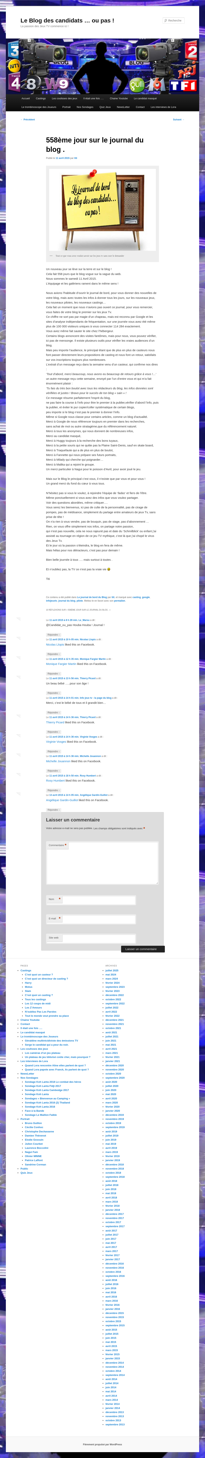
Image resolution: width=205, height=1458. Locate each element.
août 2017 (111, 1230)
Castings (41, 98)
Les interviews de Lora (163, 107)
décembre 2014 (115, 1362)
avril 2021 (111, 1048)
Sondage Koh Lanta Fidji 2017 (43, 1086)
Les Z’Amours (33, 1007)
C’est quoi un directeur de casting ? (46, 978)
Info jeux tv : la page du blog (95, 698)
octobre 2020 (113, 1073)
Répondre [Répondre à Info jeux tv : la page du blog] (54, 713)
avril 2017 (111, 1247)
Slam (28, 991)
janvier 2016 (113, 1309)
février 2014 (113, 1403)
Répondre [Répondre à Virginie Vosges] (54, 751)
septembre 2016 (115, 1275)
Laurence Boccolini (36, 1147)
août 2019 (111, 1131)
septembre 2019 (115, 1127)
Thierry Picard (88, 678)
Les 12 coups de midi (38, 1003)
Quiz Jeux (105, 107)
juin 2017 (111, 1238)
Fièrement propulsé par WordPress (102, 1444)
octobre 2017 (113, 1222)
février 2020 (113, 1106)
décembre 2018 (115, 1164)
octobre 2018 (113, 1172)
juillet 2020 (112, 1086)
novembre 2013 (115, 1416)
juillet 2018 (112, 1185)
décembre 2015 (115, 1313)
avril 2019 (111, 1147)
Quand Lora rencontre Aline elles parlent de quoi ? (55, 1065)
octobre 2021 (113, 1028)
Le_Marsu (84, 620)
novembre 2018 (115, 1168)
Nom (54, 899)
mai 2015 (111, 1342)
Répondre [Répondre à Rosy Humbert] (54, 790)
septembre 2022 (115, 1003)
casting (137, 597)
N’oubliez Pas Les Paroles (40, 1011)
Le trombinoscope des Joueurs (39, 107)
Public (24, 1168)
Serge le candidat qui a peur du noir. (47, 1044)
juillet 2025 (112, 970)
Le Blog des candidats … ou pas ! (67, 20)
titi (75, 158)
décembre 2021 (115, 1019)
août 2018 (111, 1180)
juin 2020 (111, 1090)
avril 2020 (111, 1098)
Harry (28, 982)
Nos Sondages (85, 107)
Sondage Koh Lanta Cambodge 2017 (47, 1090)
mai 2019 (111, 1143)
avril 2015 (111, 1346)
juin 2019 (111, 1139)
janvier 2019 (113, 1160)
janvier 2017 (113, 1259)
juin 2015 (111, 1337)
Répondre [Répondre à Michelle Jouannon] (54, 771)
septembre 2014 (115, 1375)
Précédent (27, 119)
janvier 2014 (113, 1408)
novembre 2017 (115, 1218)
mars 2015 (112, 1350)
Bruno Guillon (33, 1123)
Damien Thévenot (35, 1135)
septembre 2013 (115, 1424)
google (146, 597)
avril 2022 (111, 1011)
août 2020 (111, 1081)
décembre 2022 (115, 995)
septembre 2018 (115, 1176)
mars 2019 (112, 1152)
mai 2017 (111, 1242)
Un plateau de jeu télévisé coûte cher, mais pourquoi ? (58, 1057)
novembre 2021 (115, 1024)
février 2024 (113, 982)
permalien (119, 600)
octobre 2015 (113, 1321)
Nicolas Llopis (88, 639)
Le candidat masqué (145, 98)
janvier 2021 (113, 1061)
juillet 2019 (112, 1135)
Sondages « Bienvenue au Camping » (47, 1098)
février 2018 (113, 1205)
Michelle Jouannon (90, 756)
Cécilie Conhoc (34, 1127)
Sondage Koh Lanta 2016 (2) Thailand (47, 1102)
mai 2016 (111, 1292)
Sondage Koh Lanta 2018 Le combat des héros (53, 1081)
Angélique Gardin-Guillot (93, 795)
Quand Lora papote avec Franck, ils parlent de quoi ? (57, 1069)
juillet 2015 (112, 1333)
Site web (54, 937)
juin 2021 (111, 1040)
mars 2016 (112, 1300)
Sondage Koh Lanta (37, 1094)
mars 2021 (112, 1052)
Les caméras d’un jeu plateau (42, 1052)
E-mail (54, 919)
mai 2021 (111, 1044)
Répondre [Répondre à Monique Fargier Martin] (54, 674)
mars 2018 (112, 1201)
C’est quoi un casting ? (39, 995)
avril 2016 (111, 1296)
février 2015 (113, 1354)
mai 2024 (111, 974)
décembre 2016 (115, 1263)
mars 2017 (112, 1251)
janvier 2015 (113, 1358)
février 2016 (113, 1304)
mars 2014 (112, 1399)
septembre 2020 (115, 1077)
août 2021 (111, 1032)
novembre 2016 (115, 1267)
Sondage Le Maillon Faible (41, 1114)
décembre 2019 (115, 1114)
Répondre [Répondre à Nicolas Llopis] (54, 654)
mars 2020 (112, 1102)
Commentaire (58, 845)
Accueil (26, 98)
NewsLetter (123, 107)
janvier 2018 (113, 1209)
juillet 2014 (112, 1383)
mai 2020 (111, 1094)
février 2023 (113, 991)
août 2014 (111, 1379)
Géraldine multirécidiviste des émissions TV (51, 1040)
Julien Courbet (34, 1143)
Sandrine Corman (35, 1164)
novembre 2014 (115, 1366)
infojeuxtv (51, 600)
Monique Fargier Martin (93, 659)
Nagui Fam (31, 1152)
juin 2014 (111, 1387)
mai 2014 (111, 1391)
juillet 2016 (112, 1284)
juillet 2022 (112, 1007)
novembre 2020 (115, 1069)
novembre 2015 (115, 1317)
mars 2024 (112, 978)
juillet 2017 (112, 1234)
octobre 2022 (113, 999)
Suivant (179, 119)
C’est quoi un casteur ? (39, 974)
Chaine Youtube (119, 98)
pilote (80, 600)
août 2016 (111, 1280)
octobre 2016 (113, 1271)
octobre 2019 (113, 1123)
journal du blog (66, 600)
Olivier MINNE (33, 1156)
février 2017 (113, 1255)
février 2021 (113, 1057)
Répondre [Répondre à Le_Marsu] (54, 635)
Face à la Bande (34, 1110)
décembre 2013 (115, 1412)
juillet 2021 (112, 1036)
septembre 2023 (115, 986)
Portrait (66, 107)
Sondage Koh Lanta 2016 (40, 1106)
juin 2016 (111, 1288)
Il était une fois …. (93, 98)
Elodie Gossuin (34, 1139)
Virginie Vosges (88, 736)
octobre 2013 (113, 1420)
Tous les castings (35, 999)
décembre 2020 (115, 1065)
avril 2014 (111, 1395)
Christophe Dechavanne (39, 1131)
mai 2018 (111, 1193)
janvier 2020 (113, 1110)
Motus (28, 986)
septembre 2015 (115, 1325)
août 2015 (111, 1329)
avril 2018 (111, 1197)
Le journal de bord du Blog (92, 597)
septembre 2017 (115, 1226)
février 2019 (113, 1156)
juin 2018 (111, 1189)
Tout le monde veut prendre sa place (47, 1015)
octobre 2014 (113, 1370)
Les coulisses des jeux (64, 98)
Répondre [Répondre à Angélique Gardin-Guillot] (54, 810)
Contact (140, 107)
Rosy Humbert (88, 775)
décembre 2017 (115, 1214)
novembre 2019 (115, 1119)
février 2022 (113, 1015)
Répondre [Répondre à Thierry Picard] (54, 693)
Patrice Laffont (34, 1160)
